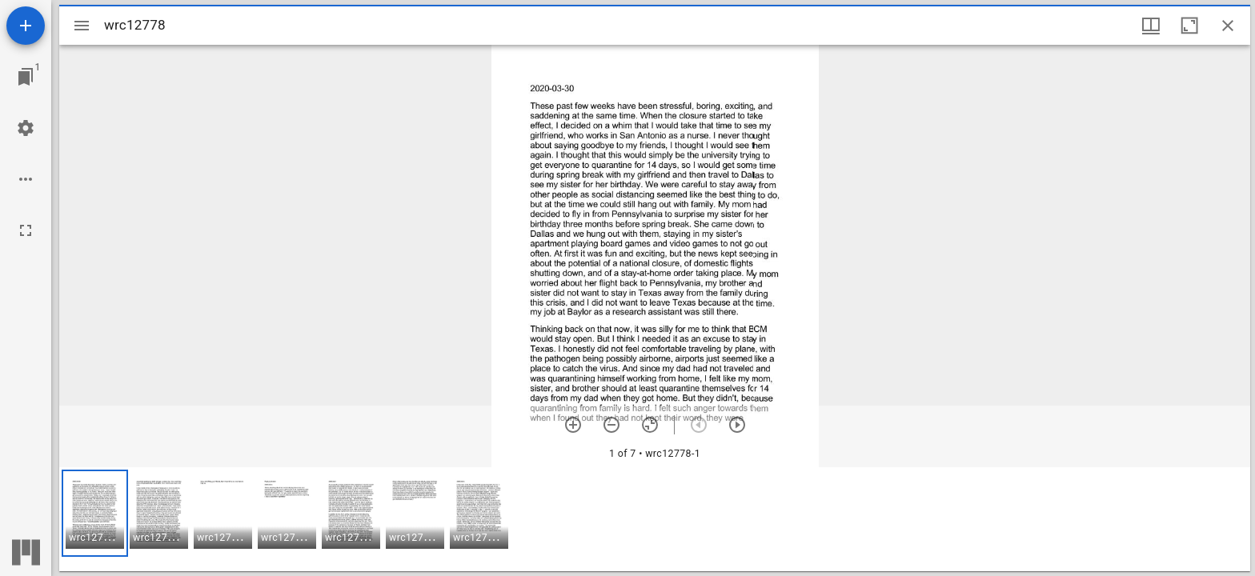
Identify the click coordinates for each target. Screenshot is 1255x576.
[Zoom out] (611, 425)
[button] (95, 513)
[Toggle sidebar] (81, 25)
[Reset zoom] (650, 425)
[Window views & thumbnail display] (1151, 25)
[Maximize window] (1189, 25)
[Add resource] (25, 25)
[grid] (654, 519)
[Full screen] (25, 230)
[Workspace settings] (25, 128)
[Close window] (1228, 25)
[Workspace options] (25, 179)
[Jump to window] (25, 77)
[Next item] (737, 425)
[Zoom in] (573, 425)
